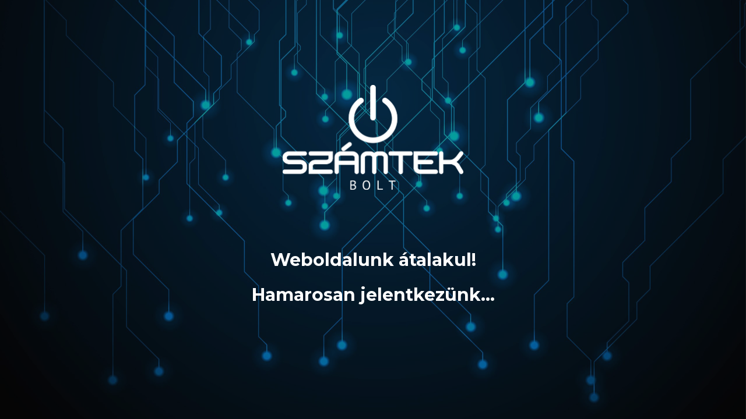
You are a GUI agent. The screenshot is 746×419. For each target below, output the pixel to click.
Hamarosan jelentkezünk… (373, 295)
